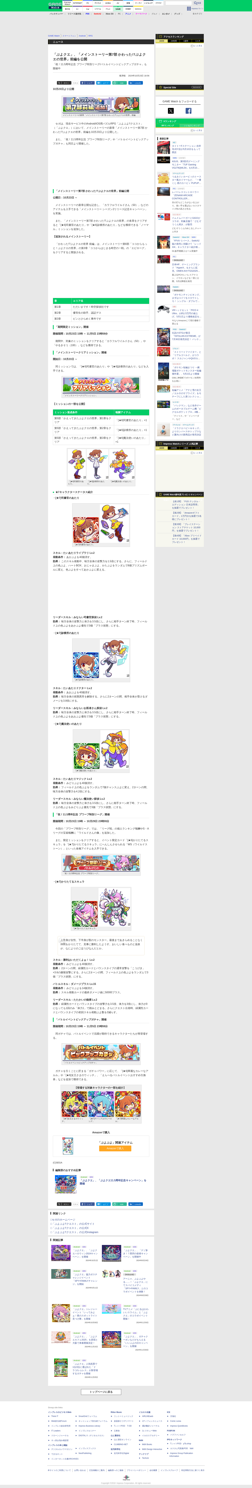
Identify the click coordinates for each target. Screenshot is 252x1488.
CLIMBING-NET (121, 1444)
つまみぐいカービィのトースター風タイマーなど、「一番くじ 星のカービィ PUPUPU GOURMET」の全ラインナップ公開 (187, 183)
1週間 (185, 41)
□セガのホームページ (62, 1219)
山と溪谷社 (115, 1435)
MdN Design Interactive (152, 1449)
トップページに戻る (101, 1392)
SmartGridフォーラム (88, 1416)
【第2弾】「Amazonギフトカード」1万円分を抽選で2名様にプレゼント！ (187, 516)
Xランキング (169, 121)
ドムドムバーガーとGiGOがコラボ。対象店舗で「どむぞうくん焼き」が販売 (186, 221)
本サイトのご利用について (59, 1470)
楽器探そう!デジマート (124, 1421)
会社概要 (153, 1470)
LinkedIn (138, 83)
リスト (75, 83)
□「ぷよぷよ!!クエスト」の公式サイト (72, 1223)
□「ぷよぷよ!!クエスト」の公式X (69, 1228)
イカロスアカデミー (150, 1435)
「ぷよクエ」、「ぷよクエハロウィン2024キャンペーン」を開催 (85, 1253)
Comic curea (175, 1421)
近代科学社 (115, 1449)
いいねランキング (192, 125)
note (121, 83)
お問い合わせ (80, 1470)
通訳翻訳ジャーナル (150, 1426)
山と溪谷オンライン (122, 1439)
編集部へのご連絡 (115, 1470)
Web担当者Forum (59, 1421)
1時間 (161, 41)
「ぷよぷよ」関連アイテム (115, 1142)
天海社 (173, 1416)
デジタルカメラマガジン (61, 1449)
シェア (89, 83)
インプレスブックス (87, 1448)
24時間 (174, 41)
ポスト (66, 83)
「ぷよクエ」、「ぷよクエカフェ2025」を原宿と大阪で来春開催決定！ (85, 1339)
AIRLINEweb (147, 1416)
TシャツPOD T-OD (123, 1426)
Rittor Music (116, 1412)
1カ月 (197, 41)
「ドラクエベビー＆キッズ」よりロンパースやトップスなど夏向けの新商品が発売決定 (186, 431)
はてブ (105, 83)
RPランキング (168, 125)
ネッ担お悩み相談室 (60, 1440)
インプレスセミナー (87, 1431)
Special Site (169, 87)
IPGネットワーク (174, 1439)
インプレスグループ (169, 1470)
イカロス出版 (144, 1412)
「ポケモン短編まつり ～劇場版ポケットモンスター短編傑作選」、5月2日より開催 (186, 370)
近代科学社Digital (121, 1453)
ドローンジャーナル (60, 1435)
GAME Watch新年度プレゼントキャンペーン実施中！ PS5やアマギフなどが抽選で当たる (182, 495)
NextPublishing (85, 1453)
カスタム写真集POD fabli (181, 1448)
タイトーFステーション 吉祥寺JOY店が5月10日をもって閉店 (186, 149)
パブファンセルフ (178, 1435)
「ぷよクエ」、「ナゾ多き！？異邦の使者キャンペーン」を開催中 (135, 1253)
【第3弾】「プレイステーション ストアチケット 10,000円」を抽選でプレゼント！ (186, 527)
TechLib (145, 1458)
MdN (141, 1440)
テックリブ (143, 1454)
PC (119, 14)
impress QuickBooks (179, 1426)
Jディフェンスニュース (152, 1421)
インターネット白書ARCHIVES (64, 1459)
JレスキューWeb (149, 1431)
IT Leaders (55, 1431)
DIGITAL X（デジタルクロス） (92, 1435)
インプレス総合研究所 (61, 1426)
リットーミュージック (123, 1416)
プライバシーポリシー (136, 1470)
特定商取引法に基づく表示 (192, 1470)
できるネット (57, 1454)
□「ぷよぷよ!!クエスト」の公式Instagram (74, 1232)
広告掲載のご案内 (97, 1470)
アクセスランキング (173, 36)
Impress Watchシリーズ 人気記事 (180, 443)
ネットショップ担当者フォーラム (93, 1421)
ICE (168, 1412)
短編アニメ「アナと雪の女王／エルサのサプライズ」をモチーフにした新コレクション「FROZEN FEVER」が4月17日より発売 (186, 396)
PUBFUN (171, 1431)
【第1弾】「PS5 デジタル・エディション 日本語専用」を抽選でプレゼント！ (186, 504)
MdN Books (147, 1444)
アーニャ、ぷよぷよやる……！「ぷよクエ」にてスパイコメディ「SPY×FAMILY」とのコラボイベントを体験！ (135, 1285)
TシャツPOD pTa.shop (180, 1443)
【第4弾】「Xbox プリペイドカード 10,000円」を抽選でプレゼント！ (187, 538)
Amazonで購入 (115, 1148)
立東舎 (117, 1431)
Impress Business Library (89, 1426)
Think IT (54, 1416)
